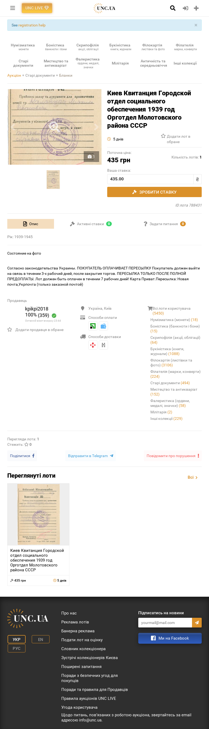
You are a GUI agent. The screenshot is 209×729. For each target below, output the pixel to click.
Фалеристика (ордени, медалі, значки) (170, 403)
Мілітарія (161, 412)
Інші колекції (166, 418)
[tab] (30, 224)
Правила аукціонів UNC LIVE (88, 698)
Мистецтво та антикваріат (173, 391)
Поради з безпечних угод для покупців (89, 678)
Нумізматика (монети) (174, 320)
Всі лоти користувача (172, 310)
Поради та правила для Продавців (94, 689)
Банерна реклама (78, 630)
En (38, 638)
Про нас (69, 612)
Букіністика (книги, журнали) (167, 351)
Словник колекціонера (83, 648)
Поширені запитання (81, 666)
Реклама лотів (75, 621)
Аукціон (14, 75)
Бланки (65, 75)
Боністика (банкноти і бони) (175, 328)
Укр (15, 638)
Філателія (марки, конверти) (175, 374)
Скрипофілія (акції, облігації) (175, 340)
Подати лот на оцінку (82, 639)
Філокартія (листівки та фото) (171, 362)
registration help (32, 25)
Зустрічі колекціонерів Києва (89, 657)
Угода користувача (79, 706)
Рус (15, 646)
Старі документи (40, 75)
